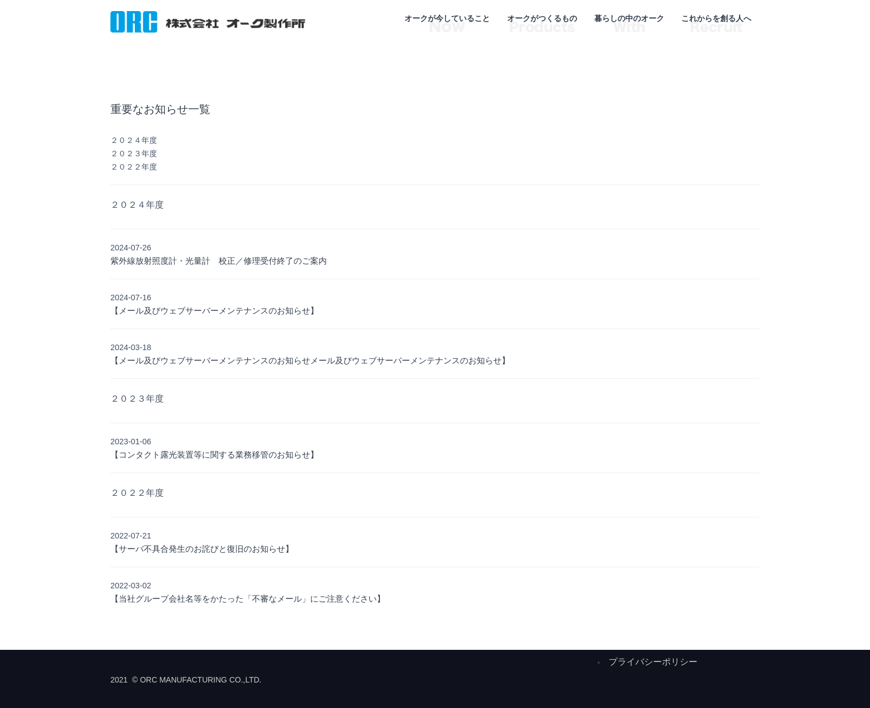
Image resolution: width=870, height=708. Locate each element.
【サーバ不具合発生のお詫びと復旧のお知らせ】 (202, 548)
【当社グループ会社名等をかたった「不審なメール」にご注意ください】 (247, 598)
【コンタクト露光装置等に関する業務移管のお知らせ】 (214, 454)
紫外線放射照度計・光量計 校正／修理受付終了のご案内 (218, 260)
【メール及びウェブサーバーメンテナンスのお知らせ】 (214, 310)
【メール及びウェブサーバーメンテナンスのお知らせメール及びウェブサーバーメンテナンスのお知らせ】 (310, 360)
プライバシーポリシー (653, 661)
